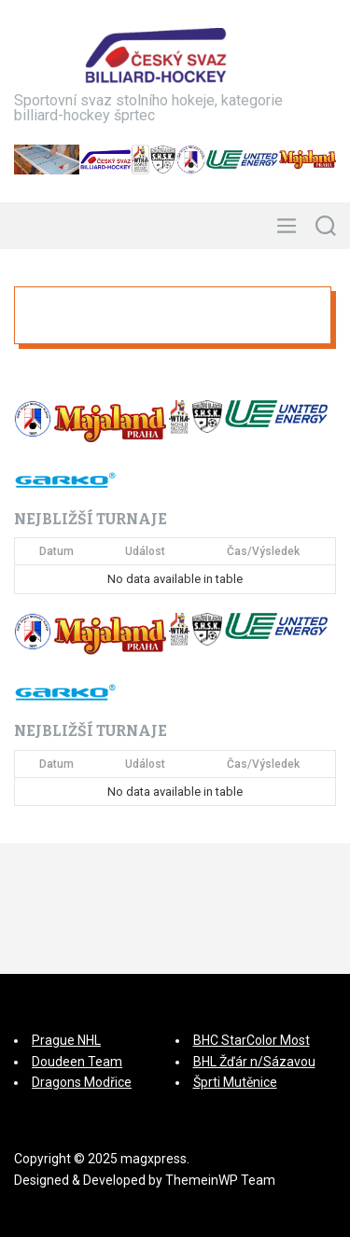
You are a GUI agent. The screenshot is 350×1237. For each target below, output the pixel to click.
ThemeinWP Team (220, 1180)
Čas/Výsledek (263, 551)
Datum (56, 551)
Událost (145, 551)
